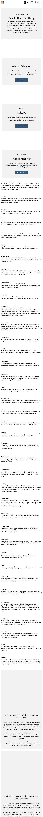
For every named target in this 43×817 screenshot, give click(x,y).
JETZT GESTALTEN (6, 136)
